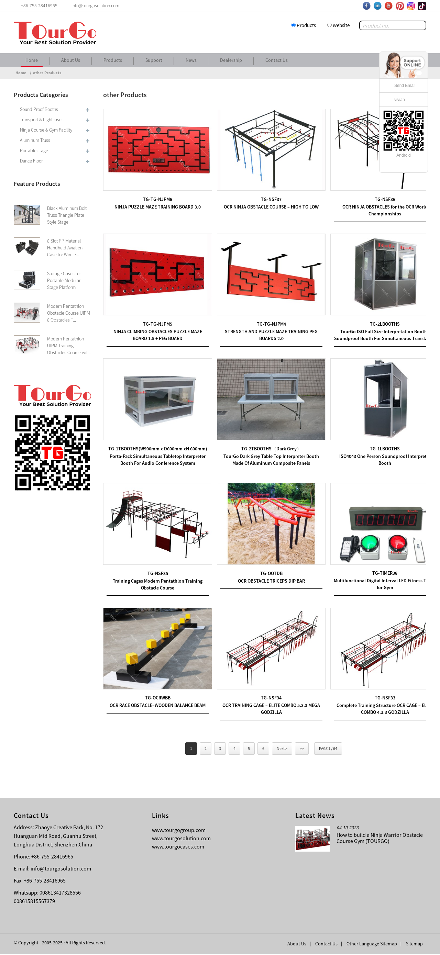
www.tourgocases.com (178, 847)
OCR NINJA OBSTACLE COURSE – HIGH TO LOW (264, 204)
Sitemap (414, 945)
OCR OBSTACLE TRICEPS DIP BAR (264, 584)
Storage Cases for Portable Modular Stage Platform (64, 280)
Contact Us (276, 60)
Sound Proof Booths (39, 109)
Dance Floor (31, 161)
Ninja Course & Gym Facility (46, 130)
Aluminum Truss (35, 140)
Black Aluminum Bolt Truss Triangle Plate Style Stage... (67, 215)
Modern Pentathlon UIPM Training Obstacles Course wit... (69, 346)
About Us (70, 60)
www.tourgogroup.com (179, 831)
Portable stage (34, 150)
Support (153, 60)
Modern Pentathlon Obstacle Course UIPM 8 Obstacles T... (68, 313)
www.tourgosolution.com (181, 839)
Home (31, 60)
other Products (47, 72)
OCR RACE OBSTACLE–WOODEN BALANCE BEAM (156, 706)
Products (306, 25)
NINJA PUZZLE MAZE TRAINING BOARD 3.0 (155, 204)
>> (302, 749)
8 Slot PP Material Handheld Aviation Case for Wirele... (64, 248)
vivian (399, 99)
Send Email (404, 85)
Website (341, 25)
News (191, 60)
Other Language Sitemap (371, 945)
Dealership (231, 60)
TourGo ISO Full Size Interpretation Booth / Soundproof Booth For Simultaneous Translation (374, 332)
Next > (282, 749)
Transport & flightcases (42, 119)
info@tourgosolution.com (61, 869)
